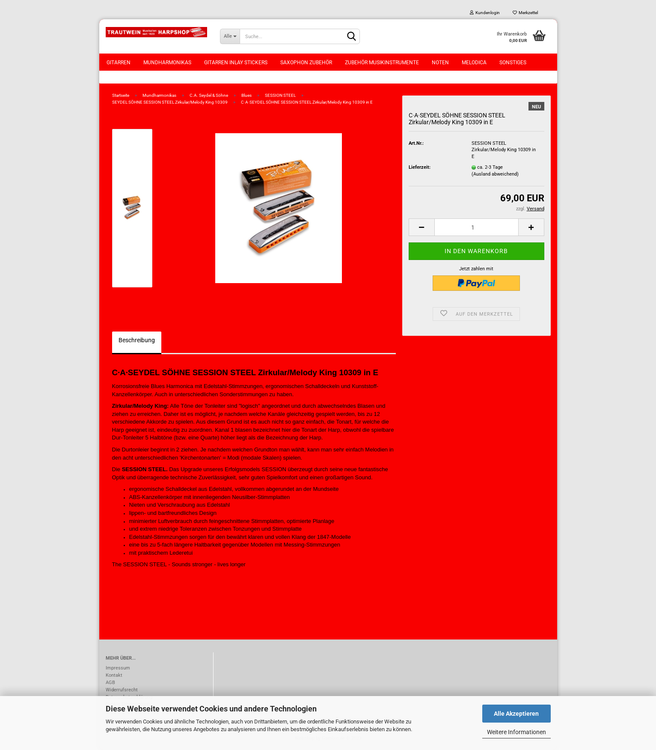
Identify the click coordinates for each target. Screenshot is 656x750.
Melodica (474, 63)
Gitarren (119, 63)
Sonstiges (512, 63)
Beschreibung (137, 340)
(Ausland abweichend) (495, 174)
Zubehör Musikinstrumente (382, 63)
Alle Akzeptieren (516, 713)
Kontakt (114, 675)
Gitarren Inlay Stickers (235, 63)
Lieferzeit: (419, 167)
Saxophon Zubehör (306, 63)
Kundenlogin (485, 12)
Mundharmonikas (167, 63)
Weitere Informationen (516, 732)
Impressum (118, 668)
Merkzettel (525, 12)
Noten (440, 63)
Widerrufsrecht (122, 690)
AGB (110, 682)
